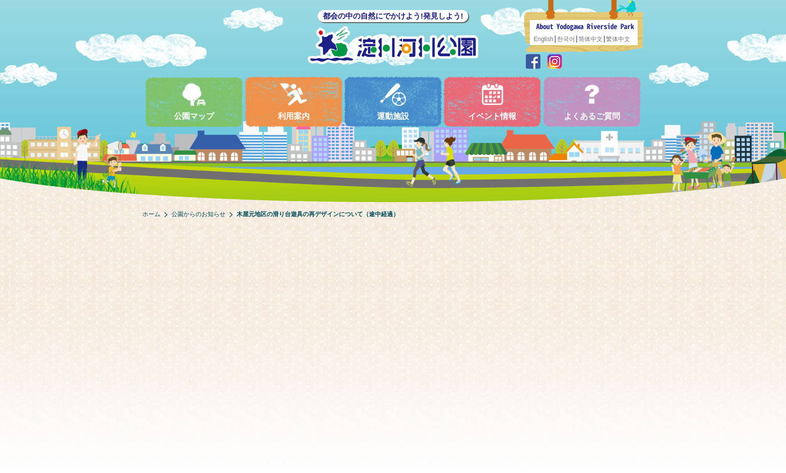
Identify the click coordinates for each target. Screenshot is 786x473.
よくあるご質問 (592, 101)
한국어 (566, 39)
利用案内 (294, 101)
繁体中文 (618, 39)
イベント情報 (492, 101)
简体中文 (590, 39)
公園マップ (194, 101)
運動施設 (393, 101)
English (543, 39)
